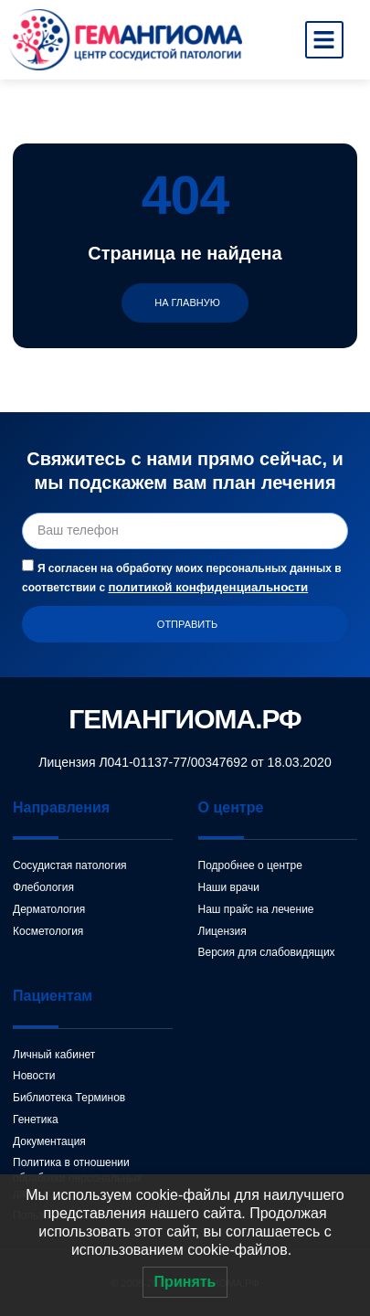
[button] (324, 40)
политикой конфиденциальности (208, 587)
